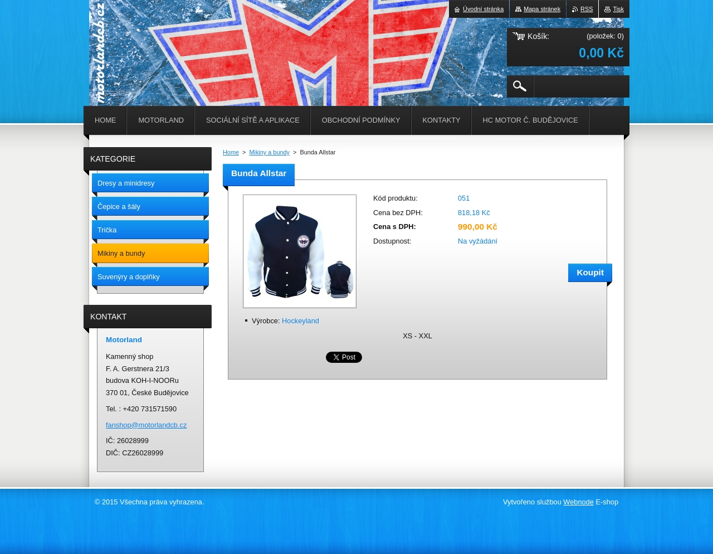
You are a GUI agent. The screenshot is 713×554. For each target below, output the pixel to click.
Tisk (618, 9)
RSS (586, 9)
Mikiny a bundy (269, 152)
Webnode (578, 502)
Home (231, 152)
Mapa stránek (542, 9)
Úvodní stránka (483, 9)
